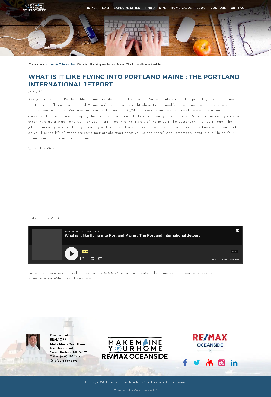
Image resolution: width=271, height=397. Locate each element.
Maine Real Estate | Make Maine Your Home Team (36, 29)
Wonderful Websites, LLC (146, 390)
